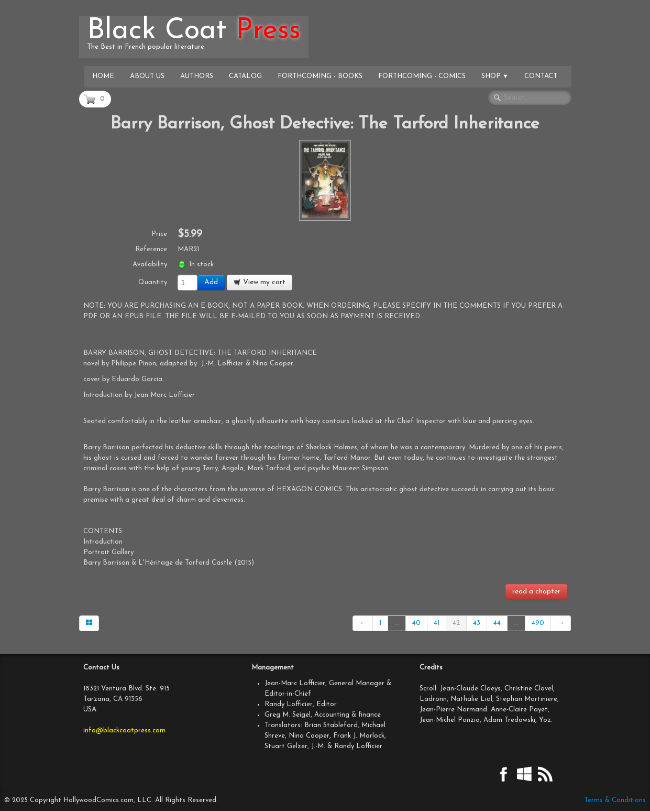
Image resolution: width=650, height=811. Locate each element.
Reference (151, 249)
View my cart (259, 282)
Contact (540, 76)
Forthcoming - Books (320, 76)
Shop (495, 76)
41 (436, 623)
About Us (147, 76)
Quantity (152, 282)
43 (476, 623)
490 (538, 623)
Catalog (245, 76)
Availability (150, 264)
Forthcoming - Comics (422, 76)
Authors (196, 76)
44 (497, 623)
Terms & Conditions (615, 800)
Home (103, 76)
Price (159, 234)
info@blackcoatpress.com (124, 730)
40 (416, 623)
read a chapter (536, 592)
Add (211, 282)
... (396, 623)
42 (456, 623)
